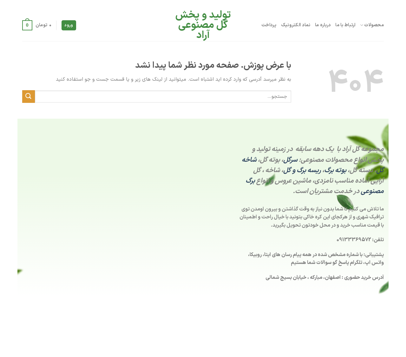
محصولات (372, 25)
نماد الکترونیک (296, 25)
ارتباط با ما (345, 25)
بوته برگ (335, 170)
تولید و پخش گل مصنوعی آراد (203, 25)
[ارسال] (28, 96)
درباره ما (323, 25)
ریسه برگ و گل (302, 170)
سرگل (290, 160)
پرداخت (269, 25)
